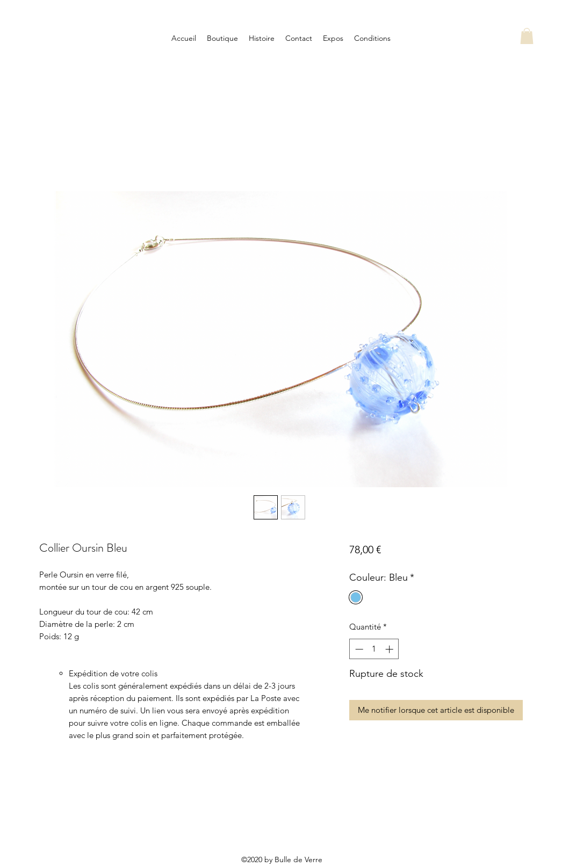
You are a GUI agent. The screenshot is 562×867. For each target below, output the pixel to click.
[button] (527, 36)
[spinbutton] (374, 649)
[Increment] (390, 649)
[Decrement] (358, 649)
